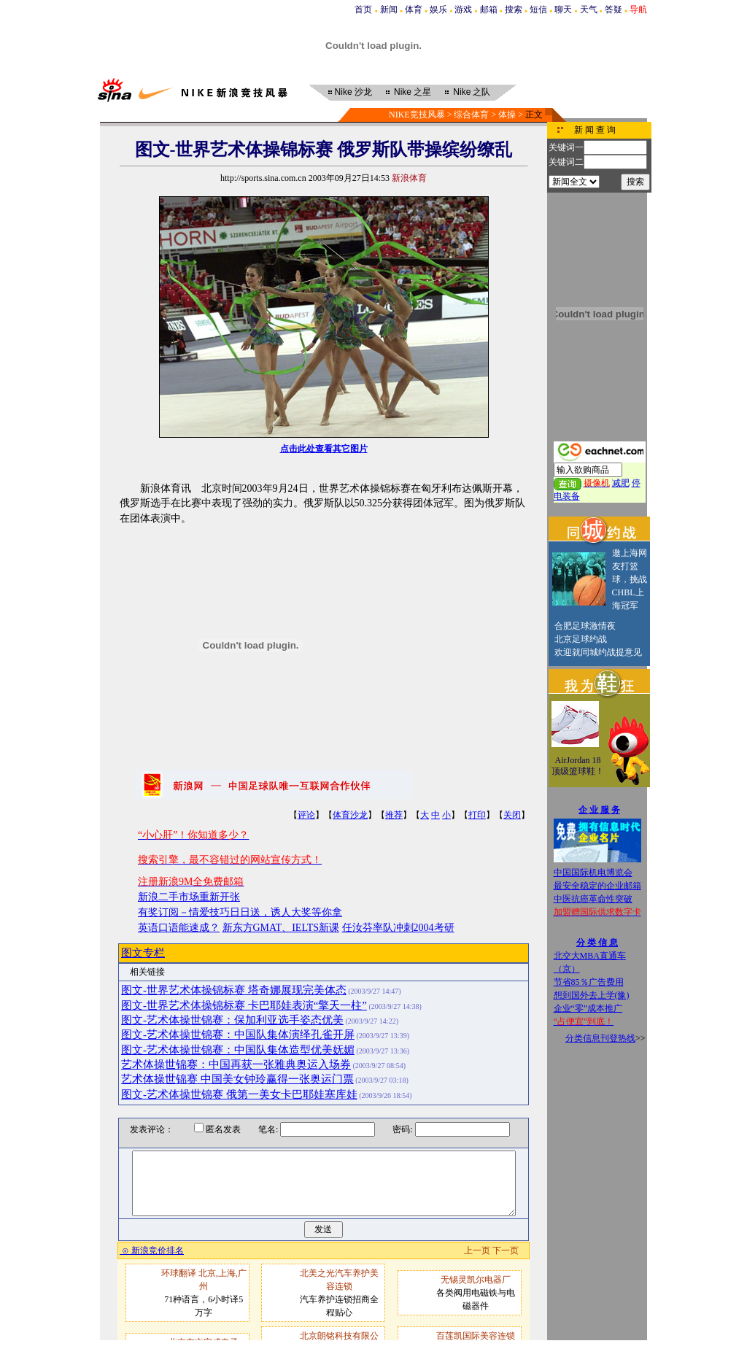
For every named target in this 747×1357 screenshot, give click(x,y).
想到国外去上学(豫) (592, 995)
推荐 (394, 815)
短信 (538, 9)
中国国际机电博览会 (593, 872)
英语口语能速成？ (179, 927)
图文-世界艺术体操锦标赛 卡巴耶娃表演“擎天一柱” (244, 1005)
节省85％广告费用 (589, 982)
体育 (413, 9)
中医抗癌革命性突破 (593, 899)
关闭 (512, 815)
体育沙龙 (350, 815)
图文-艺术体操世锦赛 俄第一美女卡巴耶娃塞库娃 (239, 1094)
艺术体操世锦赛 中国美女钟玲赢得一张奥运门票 (237, 1079)
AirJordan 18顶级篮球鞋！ (577, 766)
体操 (507, 114)
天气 (588, 9)
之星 (412, 92)
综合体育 (471, 114)
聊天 (563, 9)
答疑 (613, 9)
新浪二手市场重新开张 (189, 897)
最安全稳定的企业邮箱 (597, 886)
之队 (471, 92)
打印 (477, 815)
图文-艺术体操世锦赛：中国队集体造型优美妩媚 (238, 1050)
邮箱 (489, 9)
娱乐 (438, 9)
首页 (363, 9)
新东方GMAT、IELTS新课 (281, 927)
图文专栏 (143, 953)
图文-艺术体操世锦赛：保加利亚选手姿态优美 (232, 1020)
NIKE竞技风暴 (417, 114)
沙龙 (353, 92)
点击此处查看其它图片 (324, 449)
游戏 (463, 9)
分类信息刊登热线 (600, 1038)
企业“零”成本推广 (588, 1008)
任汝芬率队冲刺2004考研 (398, 927)
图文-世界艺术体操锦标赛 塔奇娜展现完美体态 (234, 990)
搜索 (513, 9)
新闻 (389, 9)
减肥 (621, 483)
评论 (306, 815)
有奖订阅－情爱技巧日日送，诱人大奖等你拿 (240, 912)
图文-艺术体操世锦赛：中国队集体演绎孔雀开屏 (238, 1034)
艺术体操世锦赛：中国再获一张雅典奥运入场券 (236, 1064)
